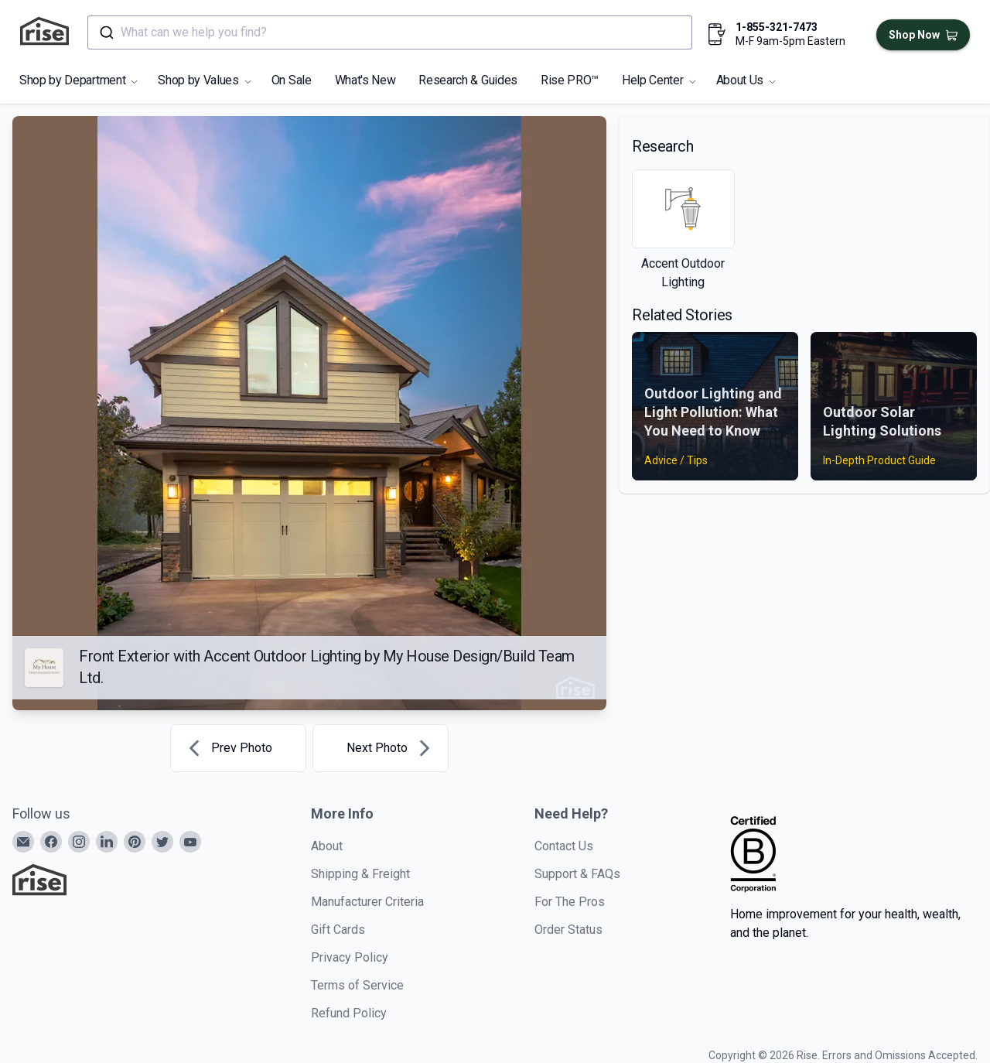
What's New (365, 80)
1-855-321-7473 (777, 27)
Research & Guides (467, 80)
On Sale (291, 80)
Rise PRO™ (570, 80)
